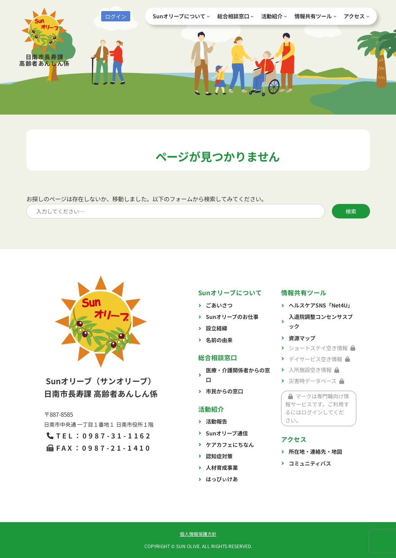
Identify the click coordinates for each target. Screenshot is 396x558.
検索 (351, 211)
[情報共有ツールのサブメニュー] (334, 16)
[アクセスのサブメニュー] (367, 16)
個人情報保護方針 (198, 534)
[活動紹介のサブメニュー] (285, 16)
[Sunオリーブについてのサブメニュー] (208, 16)
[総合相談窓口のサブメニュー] (252, 16)
